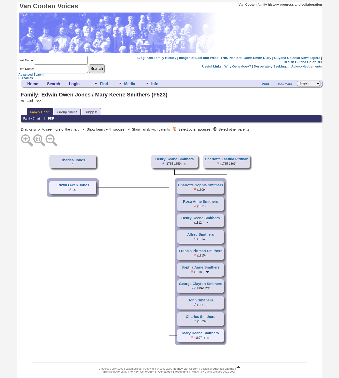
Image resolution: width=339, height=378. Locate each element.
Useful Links (212, 66)
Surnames (25, 78)
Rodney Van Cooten (185, 368)
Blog (141, 58)
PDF (51, 118)
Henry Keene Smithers (200, 218)
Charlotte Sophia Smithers (200, 185)
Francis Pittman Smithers (200, 251)
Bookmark (284, 84)
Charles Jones (72, 160)
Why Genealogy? (237, 66)
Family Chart (39, 112)
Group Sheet (67, 112)
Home (32, 84)
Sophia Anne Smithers (201, 267)
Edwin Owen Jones (72, 185)
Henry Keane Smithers (174, 159)
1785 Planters (230, 58)
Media (129, 84)
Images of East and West (198, 58)
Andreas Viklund (223, 368)
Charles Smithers (200, 317)
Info (154, 84)
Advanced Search (30, 74)
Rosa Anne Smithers (200, 201)
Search (53, 84)
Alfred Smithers (200, 234)
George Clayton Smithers (200, 284)
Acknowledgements (306, 66)
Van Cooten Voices (48, 6)
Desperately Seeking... (271, 66)
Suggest (91, 112)
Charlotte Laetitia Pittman (227, 159)
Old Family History (161, 58)
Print (265, 84)
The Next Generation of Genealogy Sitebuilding (158, 371)
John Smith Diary (257, 58)
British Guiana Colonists (303, 62)
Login (74, 84)
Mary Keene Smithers (200, 333)
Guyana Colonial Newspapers (297, 58)
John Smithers (200, 300)
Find (104, 84)
